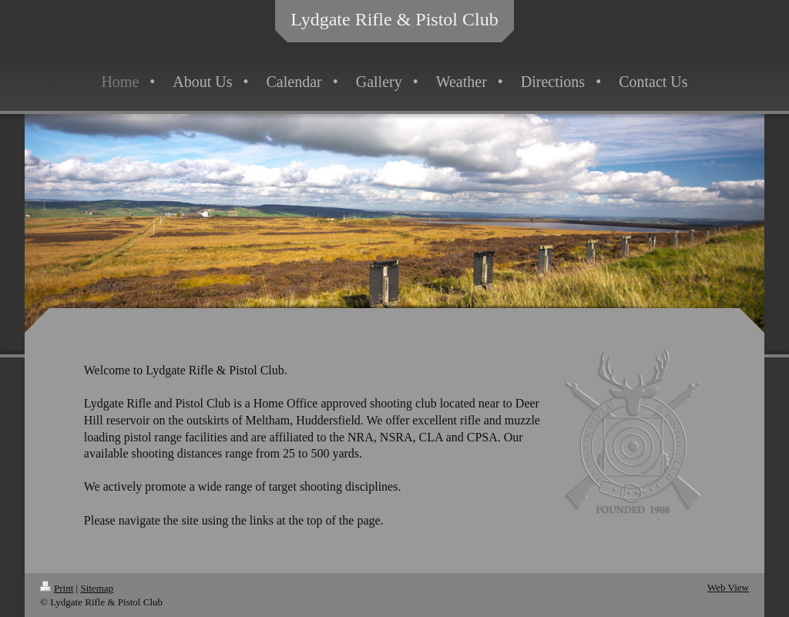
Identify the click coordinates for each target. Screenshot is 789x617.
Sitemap (96, 588)
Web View (728, 587)
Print (56, 588)
